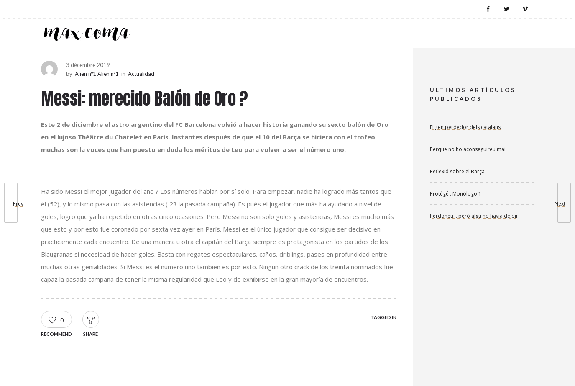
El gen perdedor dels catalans (465, 127)
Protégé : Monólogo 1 (455, 193)
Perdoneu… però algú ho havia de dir (474, 215)
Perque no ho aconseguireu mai (468, 149)
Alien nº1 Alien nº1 (97, 73)
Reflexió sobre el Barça (457, 171)
